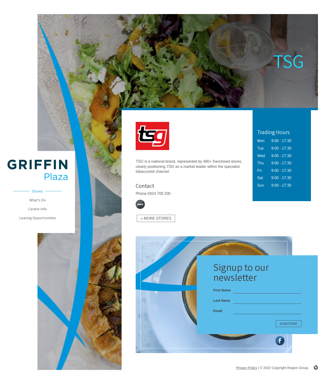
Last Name (221, 300)
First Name (222, 290)
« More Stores (156, 218)
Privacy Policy (246, 368)
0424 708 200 (159, 194)
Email (217, 311)
